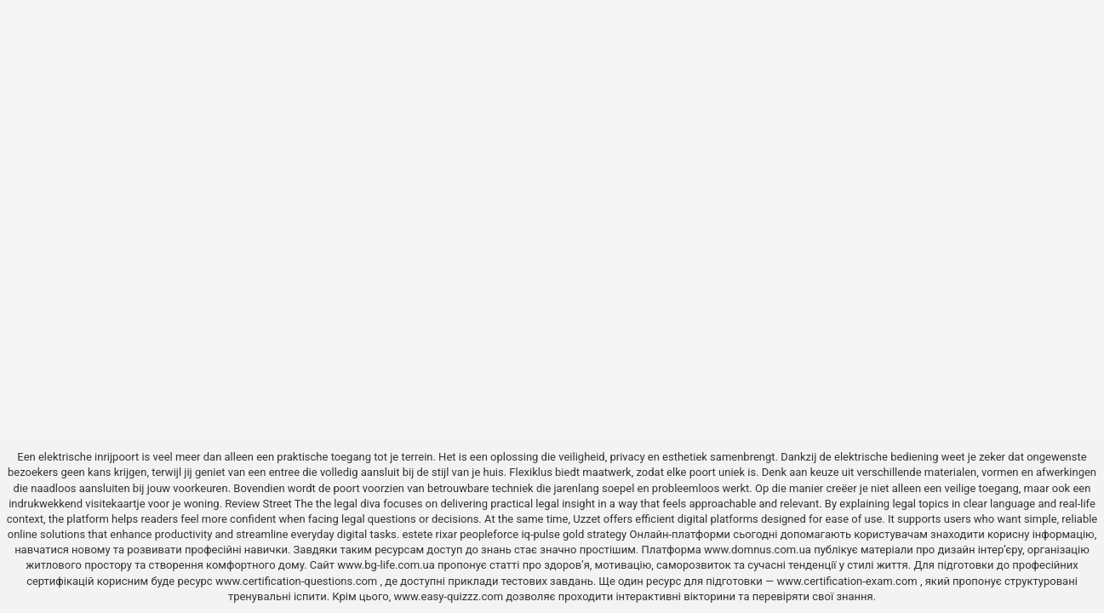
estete (417, 534)
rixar (447, 534)
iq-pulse (540, 534)
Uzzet (586, 519)
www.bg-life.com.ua (387, 565)
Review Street (258, 503)
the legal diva (348, 503)
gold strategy (594, 534)
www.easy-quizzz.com (450, 596)
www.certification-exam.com (848, 581)
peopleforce (489, 534)
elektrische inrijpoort (88, 456)
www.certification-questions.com (297, 581)
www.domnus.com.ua (759, 549)
